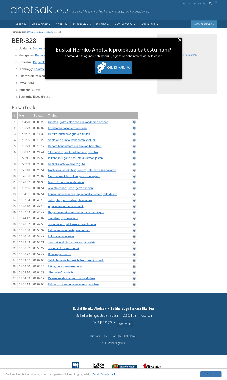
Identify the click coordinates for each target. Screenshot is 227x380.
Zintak (49, 32)
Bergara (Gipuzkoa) (44, 48)
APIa (105, 336)
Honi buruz (149, 24)
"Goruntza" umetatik (60, 272)
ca (199, 3)
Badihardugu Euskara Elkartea (132, 308)
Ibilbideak (103, 24)
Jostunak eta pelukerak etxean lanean (72, 224)
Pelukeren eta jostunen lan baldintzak (71, 278)
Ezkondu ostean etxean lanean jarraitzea (73, 284)
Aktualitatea (125, 24)
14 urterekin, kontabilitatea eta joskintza (73, 152)
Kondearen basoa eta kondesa (67, 128)
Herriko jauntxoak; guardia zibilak (69, 134)
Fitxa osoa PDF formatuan (182, 55)
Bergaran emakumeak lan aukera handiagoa (76, 212)
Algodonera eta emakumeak (66, 206)
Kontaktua (125, 324)
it (204, 3)
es (184, 3)
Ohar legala (116, 336)
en (194, 3)
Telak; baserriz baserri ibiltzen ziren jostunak (76, 260)
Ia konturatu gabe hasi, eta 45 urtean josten (75, 158)
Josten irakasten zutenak (63, 248)
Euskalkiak (82, 24)
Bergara (39, 32)
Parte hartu (95, 336)
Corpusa (62, 24)
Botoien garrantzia (59, 254)
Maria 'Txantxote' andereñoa (66, 182)
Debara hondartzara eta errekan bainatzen (75, 146)
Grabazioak (41, 24)
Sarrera (21, 24)
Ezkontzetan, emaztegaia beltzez (69, 230)
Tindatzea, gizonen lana (63, 218)
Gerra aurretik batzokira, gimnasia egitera (74, 176)
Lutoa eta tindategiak (61, 236)
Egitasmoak (204, 24)
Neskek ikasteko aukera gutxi (66, 164)
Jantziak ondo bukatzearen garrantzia (71, 242)
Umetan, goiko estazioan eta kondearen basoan (78, 122)
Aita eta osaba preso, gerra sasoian (70, 188)
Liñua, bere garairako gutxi (65, 266)
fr (189, 3)
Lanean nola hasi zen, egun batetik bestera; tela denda (82, 194)
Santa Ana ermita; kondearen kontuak (72, 140)
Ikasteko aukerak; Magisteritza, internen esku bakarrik (82, 170)
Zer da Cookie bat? (104, 374)
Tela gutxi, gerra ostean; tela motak (70, 200)
